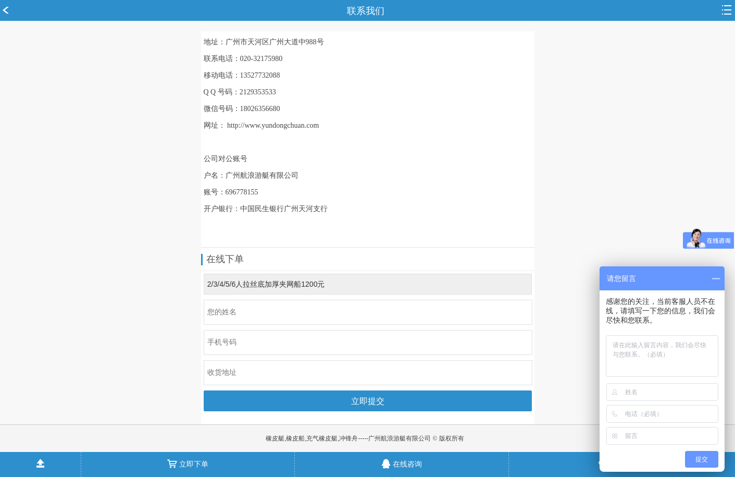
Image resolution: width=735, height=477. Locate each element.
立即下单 (187, 460)
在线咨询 (401, 460)
